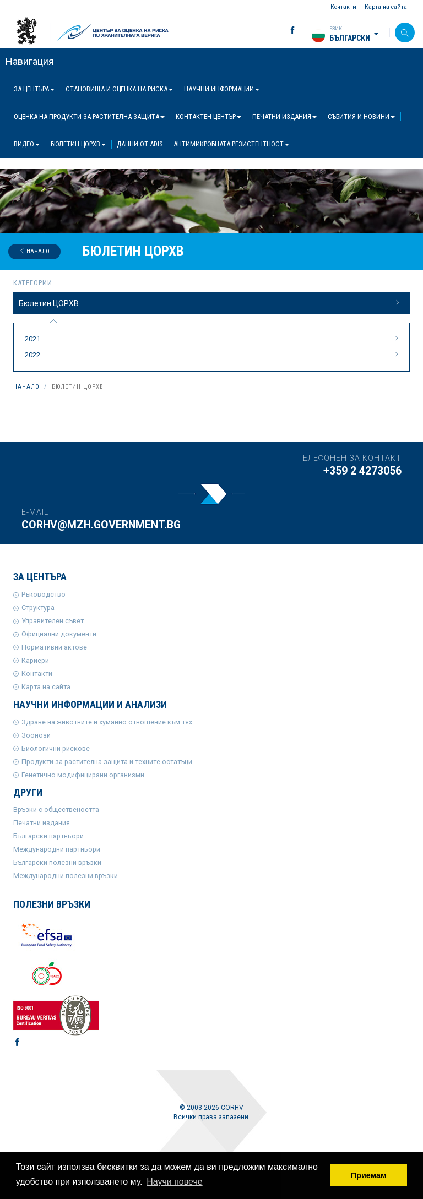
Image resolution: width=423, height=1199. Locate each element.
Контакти (343, 6)
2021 (213, 338)
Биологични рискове (55, 748)
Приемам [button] (369, 1175)
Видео (27, 144)
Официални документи (58, 634)
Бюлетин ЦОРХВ (78, 144)
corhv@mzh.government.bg (101, 525)
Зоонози (36, 735)
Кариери (35, 660)
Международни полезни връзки (65, 875)
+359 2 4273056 (362, 471)
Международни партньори (56, 849)
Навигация (30, 61)
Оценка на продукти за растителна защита (89, 116)
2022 (213, 354)
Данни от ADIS (139, 144)
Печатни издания (284, 116)
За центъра (34, 89)
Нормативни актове (54, 647)
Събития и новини (361, 116)
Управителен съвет (52, 621)
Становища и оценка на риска (119, 89)
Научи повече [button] (174, 1181)
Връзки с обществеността (56, 809)
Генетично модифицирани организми (82, 775)
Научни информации (221, 89)
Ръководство (43, 594)
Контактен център (208, 116)
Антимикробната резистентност (231, 144)
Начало (34, 251)
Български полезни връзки (57, 862)
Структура (38, 607)
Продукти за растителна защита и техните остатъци (106, 761)
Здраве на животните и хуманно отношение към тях (106, 722)
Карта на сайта (386, 6)
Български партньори (48, 836)
